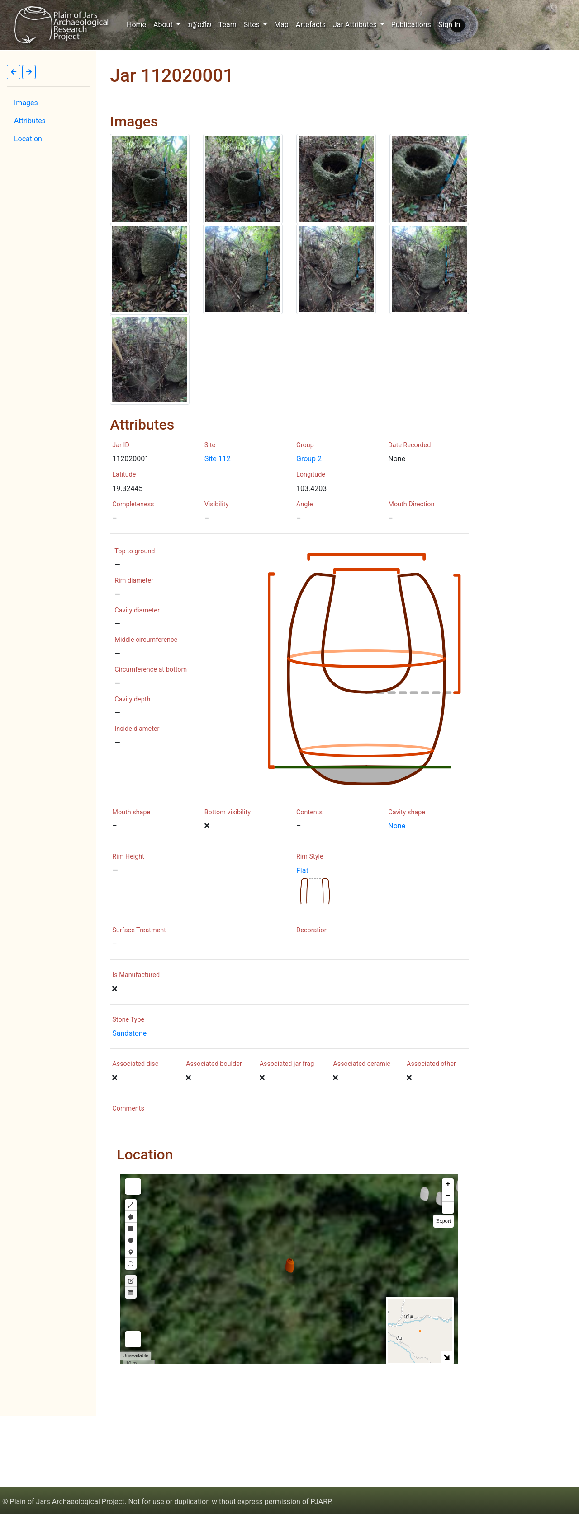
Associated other (431, 1064)
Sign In (449, 24)
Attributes (30, 121)
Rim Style (309, 856)
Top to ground (134, 551)
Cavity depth (132, 699)
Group (305, 445)
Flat (302, 870)
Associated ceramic (361, 1064)
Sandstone (129, 1033)
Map (281, 24)
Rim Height (128, 856)
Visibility (216, 504)
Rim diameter (133, 580)
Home (138, 24)
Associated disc (135, 1064)
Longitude (310, 474)
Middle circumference (145, 640)
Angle (304, 504)
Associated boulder (214, 1064)
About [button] (164, 24)
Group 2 (309, 458)
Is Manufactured (136, 975)
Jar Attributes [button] (356, 24)
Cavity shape (406, 812)
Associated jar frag (287, 1064)
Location (28, 139)
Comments (128, 1108)
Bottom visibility (227, 812)
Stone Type (128, 1019)
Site (209, 445)
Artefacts (311, 24)
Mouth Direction (411, 504)
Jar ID (120, 445)
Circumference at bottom (150, 669)
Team (227, 24)
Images (26, 102)
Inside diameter (136, 729)
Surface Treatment (139, 930)
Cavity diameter (137, 610)
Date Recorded (409, 445)
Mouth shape (131, 812)
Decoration (312, 930)
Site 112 (217, 458)
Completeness (133, 504)
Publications (411, 24)
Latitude (124, 474)
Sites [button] (252, 24)
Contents (309, 812)
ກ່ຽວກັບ (199, 24)
